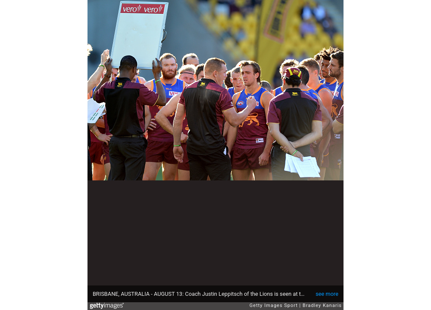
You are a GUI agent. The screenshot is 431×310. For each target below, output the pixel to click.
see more (326, 294)
